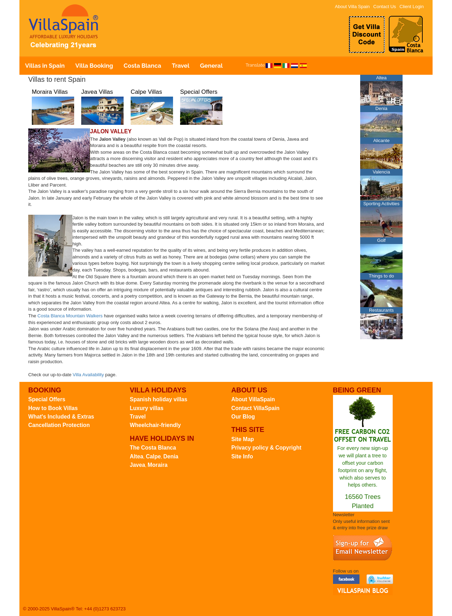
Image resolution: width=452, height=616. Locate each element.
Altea (381, 77)
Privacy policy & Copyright (266, 448)
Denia (381, 108)
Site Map (242, 439)
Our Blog (243, 417)
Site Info (242, 456)
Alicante (381, 140)
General (211, 65)
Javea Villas (97, 92)
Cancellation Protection (59, 425)
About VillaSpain (253, 399)
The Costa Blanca (153, 448)
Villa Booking (94, 65)
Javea (137, 465)
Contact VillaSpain (255, 408)
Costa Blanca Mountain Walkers (70, 315)
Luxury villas (146, 408)
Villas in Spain (45, 65)
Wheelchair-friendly (155, 425)
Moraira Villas (50, 92)
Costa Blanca (142, 65)
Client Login (411, 6)
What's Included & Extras (61, 417)
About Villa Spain (352, 6)
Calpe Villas (146, 92)
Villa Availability (88, 374)
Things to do (381, 276)
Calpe (153, 456)
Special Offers (199, 92)
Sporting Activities (381, 203)
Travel (180, 65)
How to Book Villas (53, 408)
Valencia (381, 172)
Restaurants (381, 310)
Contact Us (384, 6)
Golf (381, 240)
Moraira (157, 465)
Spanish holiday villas (159, 399)
